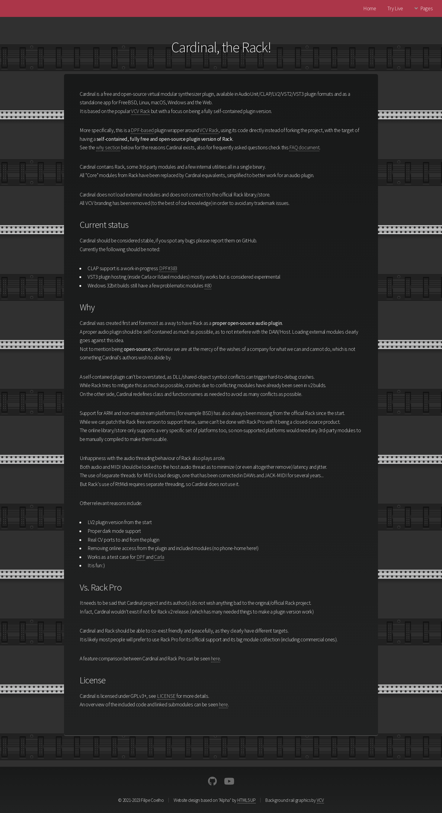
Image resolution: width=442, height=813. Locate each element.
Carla (159, 557)
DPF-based (142, 130)
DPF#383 (168, 268)
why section (108, 147)
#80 (207, 285)
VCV (320, 800)
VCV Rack (140, 111)
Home (369, 8)
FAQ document (304, 147)
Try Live (395, 8)
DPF (140, 557)
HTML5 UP (246, 800)
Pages (426, 8)
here (215, 658)
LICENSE (166, 696)
